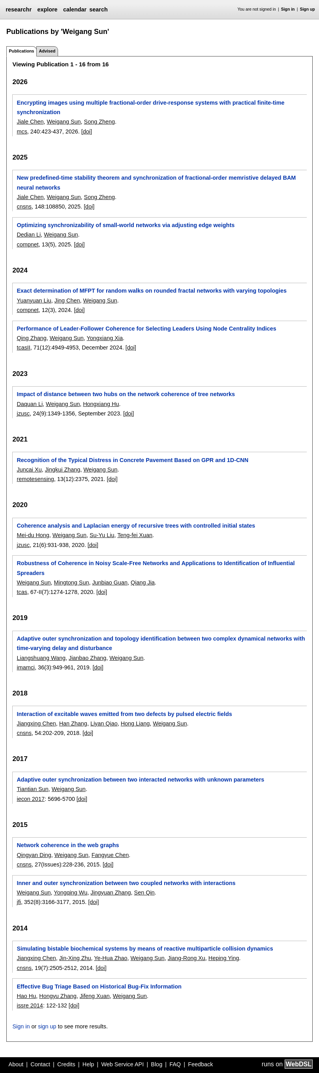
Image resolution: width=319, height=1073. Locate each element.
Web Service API (122, 1064)
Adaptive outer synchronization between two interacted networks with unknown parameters (140, 779)
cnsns (24, 206)
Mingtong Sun (71, 582)
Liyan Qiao (104, 723)
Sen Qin (144, 892)
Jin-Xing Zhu (75, 958)
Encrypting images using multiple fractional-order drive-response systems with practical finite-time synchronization (150, 107)
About (16, 1064)
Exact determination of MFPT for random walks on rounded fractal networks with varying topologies (152, 291)
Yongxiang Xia (105, 338)
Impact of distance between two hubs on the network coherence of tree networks (126, 394)
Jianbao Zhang (87, 658)
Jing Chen (67, 300)
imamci (26, 667)
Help (88, 1064)
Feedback (200, 1064)
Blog (156, 1064)
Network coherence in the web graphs (68, 845)
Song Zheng (99, 121)
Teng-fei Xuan (134, 535)
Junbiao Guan (110, 582)
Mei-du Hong (33, 535)
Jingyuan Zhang (110, 892)
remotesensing (35, 479)
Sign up (307, 9)
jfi (19, 902)
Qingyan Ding (34, 855)
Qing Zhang (31, 338)
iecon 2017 (30, 799)
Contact (40, 1064)
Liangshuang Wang (41, 658)
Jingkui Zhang (63, 469)
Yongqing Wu (70, 892)
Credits (66, 1064)
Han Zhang (73, 723)
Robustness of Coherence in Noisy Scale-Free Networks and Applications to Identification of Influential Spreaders (156, 568)
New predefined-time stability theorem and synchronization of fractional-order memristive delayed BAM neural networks (156, 182)
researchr (19, 9)
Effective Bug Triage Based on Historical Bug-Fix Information (99, 986)
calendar (74, 9)
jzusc (23, 413)
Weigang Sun (64, 121)
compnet (27, 244)
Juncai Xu (29, 469)
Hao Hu (26, 996)
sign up (47, 1026)
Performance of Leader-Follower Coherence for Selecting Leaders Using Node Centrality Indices (146, 328)
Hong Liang (135, 723)
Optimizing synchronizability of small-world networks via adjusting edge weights (126, 225)
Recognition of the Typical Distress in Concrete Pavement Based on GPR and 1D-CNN (132, 460)
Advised (47, 51)
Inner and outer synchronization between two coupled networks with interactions (126, 883)
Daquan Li (30, 404)
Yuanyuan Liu (34, 300)
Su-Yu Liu (102, 535)
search (98, 9)
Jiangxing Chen (36, 723)
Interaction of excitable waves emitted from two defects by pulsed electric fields (124, 714)
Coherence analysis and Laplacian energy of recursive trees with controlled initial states (136, 525)
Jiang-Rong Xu (186, 958)
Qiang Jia (143, 582)
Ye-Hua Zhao (110, 958)
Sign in (288, 9)
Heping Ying (223, 958)
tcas (22, 592)
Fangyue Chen (110, 855)
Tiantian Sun (32, 789)
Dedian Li (29, 234)
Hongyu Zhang (57, 996)
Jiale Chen (30, 121)
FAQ (175, 1064)
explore (47, 9)
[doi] (86, 131)
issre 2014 (30, 1005)
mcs (22, 131)
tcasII (23, 347)
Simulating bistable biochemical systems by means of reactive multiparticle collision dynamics (145, 948)
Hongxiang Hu (101, 404)
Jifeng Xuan (95, 996)
